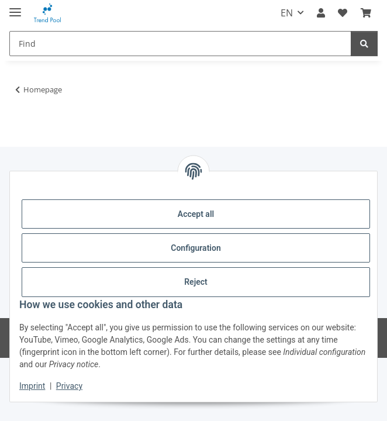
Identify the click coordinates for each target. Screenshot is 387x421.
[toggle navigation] (15, 7)
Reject (196, 282)
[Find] (180, 43)
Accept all (196, 214)
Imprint (32, 386)
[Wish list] (342, 13)
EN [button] (287, 12)
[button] (320, 13)
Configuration (195, 248)
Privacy (69, 386)
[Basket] (366, 13)
